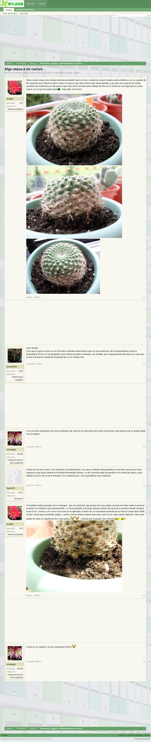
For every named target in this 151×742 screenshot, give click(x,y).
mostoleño (12, 366)
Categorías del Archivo (25, 9)
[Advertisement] (75, 39)
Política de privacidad (142, 739)
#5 (144, 595)
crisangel (11, 449)
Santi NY (11, 488)
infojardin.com (23, 739)
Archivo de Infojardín (135, 735)
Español (4, 735)
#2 (144, 364)
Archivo (9, 10)
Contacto (121, 735)
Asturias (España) (15, 109)
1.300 (20, 371)
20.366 (20, 454)
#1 (144, 297)
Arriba (147, 735)
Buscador (24, 13)
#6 (144, 661)
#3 (144, 447)
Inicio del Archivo (10, 13)
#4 (144, 485)
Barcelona (18, 498)
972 (21, 103)
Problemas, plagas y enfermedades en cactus (32, 73)
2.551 (20, 492)
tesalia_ (69, 73)
